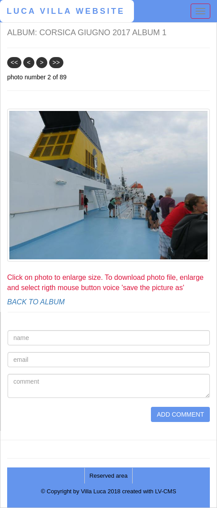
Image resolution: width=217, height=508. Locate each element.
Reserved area (108, 475)
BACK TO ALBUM (36, 302)
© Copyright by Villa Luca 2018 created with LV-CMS (108, 491)
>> (55, 62)
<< (14, 62)
